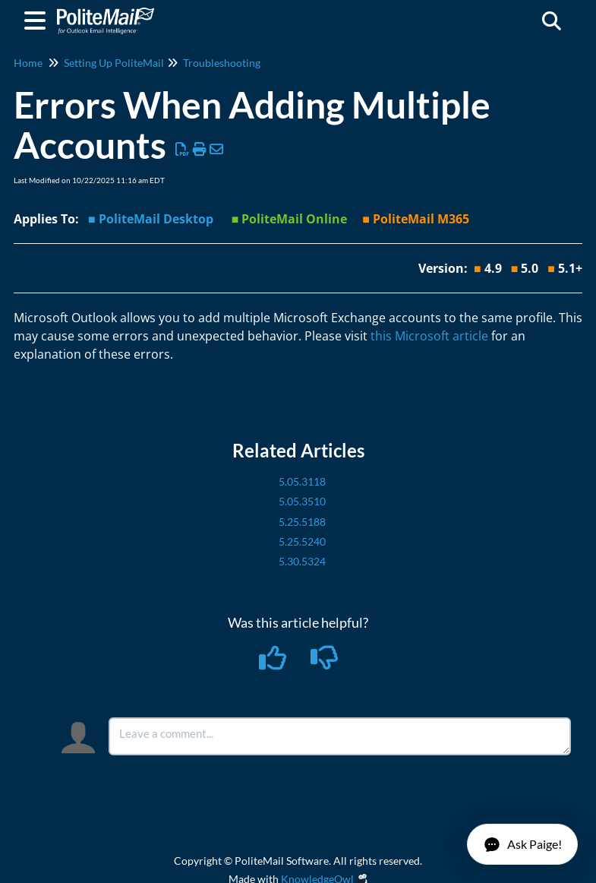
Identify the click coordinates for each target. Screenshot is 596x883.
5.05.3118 (302, 481)
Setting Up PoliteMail (114, 62)
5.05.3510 (302, 501)
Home (28, 62)
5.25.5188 (302, 521)
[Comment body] (340, 736)
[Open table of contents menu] (38, 18)
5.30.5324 (302, 561)
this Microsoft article (429, 336)
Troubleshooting (221, 62)
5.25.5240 (302, 541)
